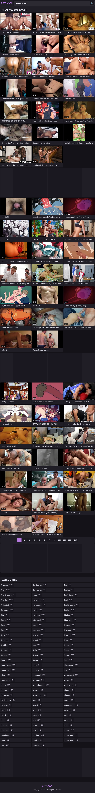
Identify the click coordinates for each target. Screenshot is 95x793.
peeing (69, 590)
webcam (69, 710)
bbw (5, 615)
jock (37, 645)
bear (5, 630)
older (37, 715)
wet (68, 715)
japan (37, 625)
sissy (68, 640)
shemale (69, 630)
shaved (69, 625)
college (6, 655)
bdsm (6, 620)
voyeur (69, 700)
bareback (7, 610)
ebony (5, 685)
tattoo (69, 655)
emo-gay (7, 690)
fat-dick (6, 715)
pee (67, 585)
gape (5, 740)
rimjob (69, 615)
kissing (38, 655)
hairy (37, 595)
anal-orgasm (8, 595)
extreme (6, 705)
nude (37, 710)
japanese (39, 630)
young (69, 730)
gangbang (7, 735)
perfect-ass (70, 595)
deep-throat (8, 665)
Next (75, 540)
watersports (71, 705)
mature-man (40, 695)
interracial (39, 620)
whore (69, 720)
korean (38, 660)
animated (7, 605)
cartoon (7, 640)
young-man (71, 735)
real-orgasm (71, 605)
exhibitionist (8, 700)
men (37, 700)
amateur (7, 585)
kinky (37, 650)
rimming (70, 620)
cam (5, 635)
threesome (71, 665)
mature (38, 690)
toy (68, 670)
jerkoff (38, 640)
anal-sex (7, 600)
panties (38, 740)
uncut (69, 680)
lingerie (38, 670)
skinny (69, 645)
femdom (7, 730)
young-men (71, 740)
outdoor (38, 735)
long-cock (39, 675)
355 (64, 540)
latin (37, 665)
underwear (70, 685)
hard (37, 610)
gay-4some (39, 590)
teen (68, 660)
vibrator (69, 690)
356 (69, 540)
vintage (69, 695)
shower (69, 635)
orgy (37, 730)
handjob (39, 600)
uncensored (71, 675)
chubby (6, 645)
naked (37, 705)
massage (39, 680)
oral (37, 720)
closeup (6, 650)
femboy (6, 725)
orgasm (38, 725)
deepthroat (8, 670)
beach (5, 625)
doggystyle (8, 680)
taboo (68, 650)
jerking (38, 635)
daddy (6, 660)
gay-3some (40, 585)
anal (5, 590)
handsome (39, 605)
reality (69, 610)
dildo (5, 675)
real (68, 600)
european (7, 695)
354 (59, 540)
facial (6, 710)
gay (5, 745)
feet (5, 720)
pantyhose (39, 745)
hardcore (39, 615)
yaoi (68, 725)
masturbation (41, 685)
